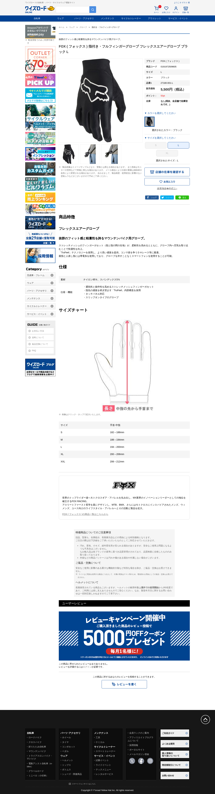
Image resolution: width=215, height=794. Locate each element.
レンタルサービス (104, 774)
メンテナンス (107, 18)
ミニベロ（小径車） (38, 775)
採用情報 (133, 745)
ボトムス (66, 769)
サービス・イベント (178, 18)
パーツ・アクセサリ (84, 18)
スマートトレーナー (105, 751)
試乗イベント (102, 760)
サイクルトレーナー (131, 18)
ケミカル (100, 742)
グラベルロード (36, 771)
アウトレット (154, 18)
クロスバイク (35, 742)
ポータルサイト (137, 749)
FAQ (34, 350)
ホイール (66, 737)
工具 (98, 737)
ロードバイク (35, 737)
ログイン (87, 667)
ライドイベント (103, 765)
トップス (66, 765)
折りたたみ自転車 (37, 746)
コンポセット (68, 746)
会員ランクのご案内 (139, 733)
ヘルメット (67, 760)
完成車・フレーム (36, 275)
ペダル (65, 751)
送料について (38, 337)
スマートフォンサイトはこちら (84, 784)
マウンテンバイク (37, 751)
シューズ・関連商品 (72, 774)
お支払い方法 (38, 331)
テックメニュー (103, 769)
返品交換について (40, 344)
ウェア (60, 18)
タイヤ (65, 742)
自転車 (37, 18)
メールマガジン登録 (139, 754)
